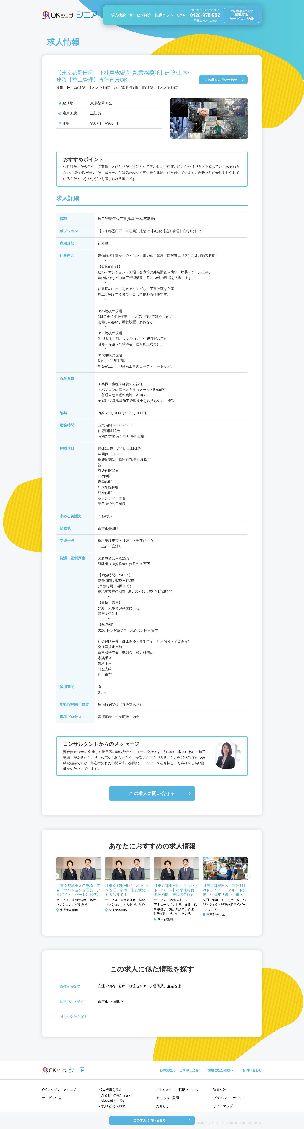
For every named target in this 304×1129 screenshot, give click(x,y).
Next (248, 876)
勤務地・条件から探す (116, 1095)
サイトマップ (223, 1106)
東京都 (103, 1001)
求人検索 (118, 15)
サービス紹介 (140, 15)
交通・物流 (106, 986)
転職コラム (164, 15)
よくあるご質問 (167, 1098)
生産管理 (174, 986)
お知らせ (162, 1106)
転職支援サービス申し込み (179, 1070)
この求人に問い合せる (152, 793)
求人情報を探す (110, 1090)
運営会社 (219, 1090)
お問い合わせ (252, 1070)
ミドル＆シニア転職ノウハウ (177, 1090)
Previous (56, 876)
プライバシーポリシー (229, 1098)
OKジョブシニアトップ (59, 1090)
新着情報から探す (113, 1101)
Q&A (181, 15)
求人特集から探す (113, 1106)
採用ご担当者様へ (221, 1070)
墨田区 (119, 1001)
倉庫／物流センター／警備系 (141, 986)
